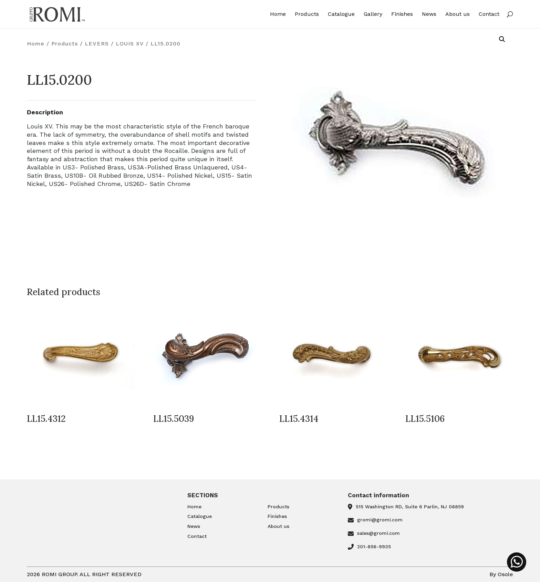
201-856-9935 (374, 546)
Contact (489, 14)
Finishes (402, 14)
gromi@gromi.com (380, 519)
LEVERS (97, 43)
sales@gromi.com (378, 533)
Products (307, 14)
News (429, 14)
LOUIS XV (130, 43)
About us (457, 14)
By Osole (501, 574)
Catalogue (341, 14)
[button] (502, 39)
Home (278, 14)
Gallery (373, 14)
